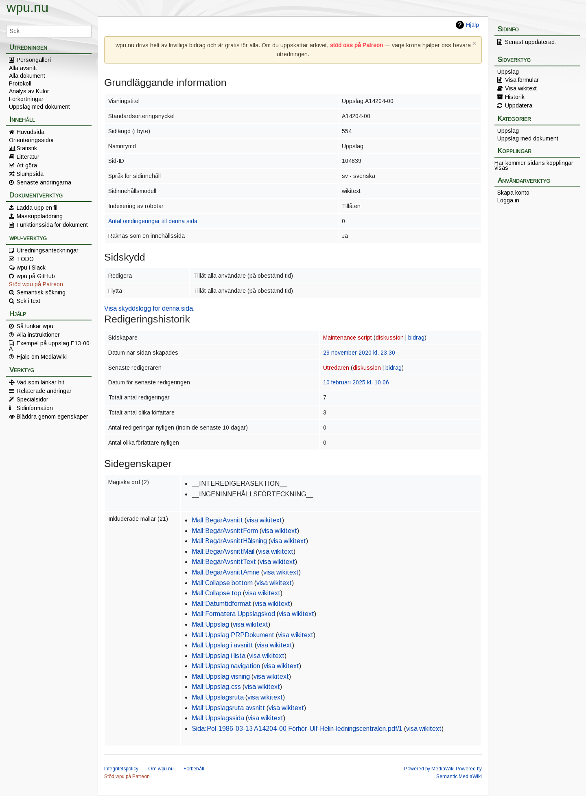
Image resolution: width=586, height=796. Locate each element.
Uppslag (508, 71)
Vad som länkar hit (40, 382)
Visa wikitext (521, 88)
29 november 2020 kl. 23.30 (359, 352)
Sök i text (28, 301)
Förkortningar (26, 98)
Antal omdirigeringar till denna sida (152, 221)
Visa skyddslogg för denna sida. (149, 308)
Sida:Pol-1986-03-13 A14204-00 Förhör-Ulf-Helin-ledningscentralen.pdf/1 (297, 728)
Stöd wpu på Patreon (36, 284)
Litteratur (28, 157)
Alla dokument (27, 75)
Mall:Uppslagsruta (218, 697)
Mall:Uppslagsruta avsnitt (228, 707)
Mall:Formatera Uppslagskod (233, 613)
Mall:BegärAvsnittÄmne (226, 572)
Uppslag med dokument (39, 106)
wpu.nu (27, 7)
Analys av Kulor (29, 91)
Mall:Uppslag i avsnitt (222, 645)
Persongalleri (34, 60)
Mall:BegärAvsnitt (217, 520)
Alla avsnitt (23, 68)
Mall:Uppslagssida (218, 718)
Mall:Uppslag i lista (218, 655)
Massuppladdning (40, 216)
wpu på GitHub (36, 276)
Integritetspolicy (121, 769)
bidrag (416, 337)
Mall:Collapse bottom (222, 582)
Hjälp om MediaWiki (42, 357)
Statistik (27, 148)
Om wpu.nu (161, 769)
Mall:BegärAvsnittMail (223, 551)
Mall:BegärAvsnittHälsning (229, 540)
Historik (515, 97)
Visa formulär (522, 80)
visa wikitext (264, 520)
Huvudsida (30, 132)
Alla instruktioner (38, 335)
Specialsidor (32, 399)
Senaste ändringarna (44, 182)
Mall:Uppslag (210, 624)
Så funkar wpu (35, 326)
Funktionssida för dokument (52, 225)
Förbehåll (194, 769)
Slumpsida (30, 174)
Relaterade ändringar (44, 391)
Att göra (27, 165)
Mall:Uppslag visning (221, 676)
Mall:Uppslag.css (216, 686)
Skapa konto (513, 192)
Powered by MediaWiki (429, 769)
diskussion (390, 337)
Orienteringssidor (31, 140)
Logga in (508, 200)
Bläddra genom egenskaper (52, 416)
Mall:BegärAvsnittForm (225, 530)
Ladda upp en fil (37, 208)
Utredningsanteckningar (48, 250)
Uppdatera (518, 105)
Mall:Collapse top (216, 593)
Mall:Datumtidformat (221, 603)
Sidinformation (35, 408)
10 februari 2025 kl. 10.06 (356, 382)
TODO (25, 259)
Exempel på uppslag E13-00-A (50, 345)
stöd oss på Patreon (356, 45)
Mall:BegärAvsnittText (224, 561)
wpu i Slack (31, 267)
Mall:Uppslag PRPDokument (233, 635)
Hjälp (472, 25)
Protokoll (20, 83)
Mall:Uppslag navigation (226, 665)
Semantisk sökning (41, 292)
